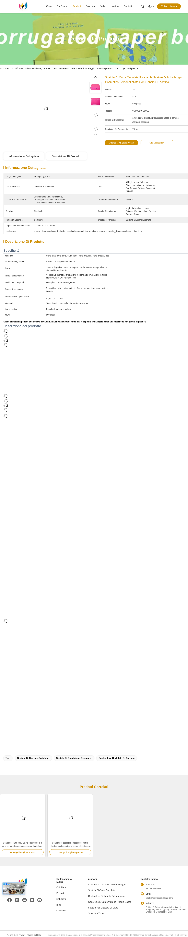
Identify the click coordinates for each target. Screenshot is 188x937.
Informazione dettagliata (24, 156)
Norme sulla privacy (16, 935)
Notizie (115, 6)
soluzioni (90, 6)
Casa (49, 6)
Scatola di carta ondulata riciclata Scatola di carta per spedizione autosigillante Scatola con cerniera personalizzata (23, 845)
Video (103, 6)
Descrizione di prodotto (66, 156)
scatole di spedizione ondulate (73, 758)
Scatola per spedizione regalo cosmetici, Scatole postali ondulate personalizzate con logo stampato (70, 845)
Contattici (128, 6)
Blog (58, 905)
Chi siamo (62, 6)
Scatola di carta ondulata (30, 68)
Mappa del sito (34, 935)
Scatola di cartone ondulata (32, 758)
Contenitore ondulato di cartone (116, 758)
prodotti (77, 6)
